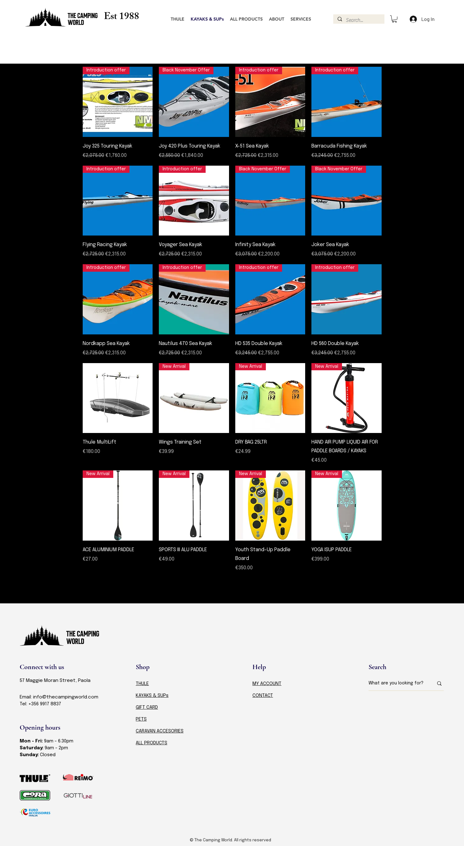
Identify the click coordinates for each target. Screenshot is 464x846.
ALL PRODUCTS (151, 743)
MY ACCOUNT (266, 683)
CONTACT (262, 695)
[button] (394, 19)
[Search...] (358, 20)
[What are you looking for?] (396, 683)
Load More (232, 589)
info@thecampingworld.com (65, 697)
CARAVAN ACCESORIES (159, 731)
